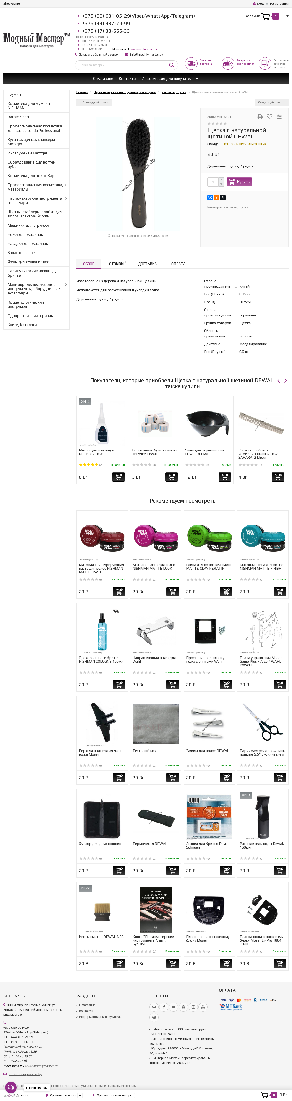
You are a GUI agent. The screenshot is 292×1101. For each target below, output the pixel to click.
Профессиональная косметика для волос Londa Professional (35, 128)
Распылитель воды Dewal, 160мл (262, 846)
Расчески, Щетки (236, 207)
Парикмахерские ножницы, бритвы (32, 273)
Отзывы (117, 263)
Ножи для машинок (25, 234)
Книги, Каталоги (22, 325)
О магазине (103, 78)
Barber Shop (18, 117)
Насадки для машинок (28, 243)
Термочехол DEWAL (150, 844)
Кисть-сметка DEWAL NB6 (101, 936)
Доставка (147, 264)
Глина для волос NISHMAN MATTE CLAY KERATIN (208, 567)
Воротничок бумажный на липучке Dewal (154, 452)
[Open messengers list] (11, 1087)
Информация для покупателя (168, 78)
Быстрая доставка (206, 62)
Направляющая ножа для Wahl (154, 660)
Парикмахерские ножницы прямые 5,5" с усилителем (262, 753)
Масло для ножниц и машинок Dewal (96, 452)
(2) (91, 465)
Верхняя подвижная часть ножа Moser (101, 753)
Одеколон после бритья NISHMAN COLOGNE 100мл (101, 660)
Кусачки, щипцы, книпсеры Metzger (31, 141)
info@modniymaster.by (146, 54)
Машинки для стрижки (28, 225)
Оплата (178, 264)
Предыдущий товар (94, 102)
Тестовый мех (144, 751)
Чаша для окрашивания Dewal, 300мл (204, 452)
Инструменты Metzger (27, 153)
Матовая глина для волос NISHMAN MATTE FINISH (261, 567)
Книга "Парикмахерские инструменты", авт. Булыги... (153, 940)
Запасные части (22, 252)
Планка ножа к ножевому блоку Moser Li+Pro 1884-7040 (261, 940)
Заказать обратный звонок (98, 54)
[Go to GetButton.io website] (11, 1096)
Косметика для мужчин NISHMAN (29, 105)
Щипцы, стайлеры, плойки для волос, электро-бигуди (35, 213)
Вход (258, 3)
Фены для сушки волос (28, 261)
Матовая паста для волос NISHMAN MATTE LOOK (154, 567)
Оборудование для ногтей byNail (31, 164)
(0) (144, 465)
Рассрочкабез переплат (245, 62)
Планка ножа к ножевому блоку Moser (207, 938)
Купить (243, 182)
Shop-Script (11, 3)
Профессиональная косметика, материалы (35, 187)
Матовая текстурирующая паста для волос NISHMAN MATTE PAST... (101, 568)
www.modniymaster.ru (145, 49)
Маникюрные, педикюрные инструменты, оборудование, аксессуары (34, 288)
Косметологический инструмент (26, 304)
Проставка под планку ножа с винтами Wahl (205, 660)
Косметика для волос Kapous (34, 175)
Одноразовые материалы (31, 315)
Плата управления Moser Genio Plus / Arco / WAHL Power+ (261, 661)
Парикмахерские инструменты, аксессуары (35, 200)
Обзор (88, 264)
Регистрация (279, 3)
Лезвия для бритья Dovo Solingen (206, 846)
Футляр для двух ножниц (100, 844)
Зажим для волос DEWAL (207, 751)
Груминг (15, 94)
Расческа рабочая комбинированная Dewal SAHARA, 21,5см (259, 454)
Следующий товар (271, 102)
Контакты (127, 78)
